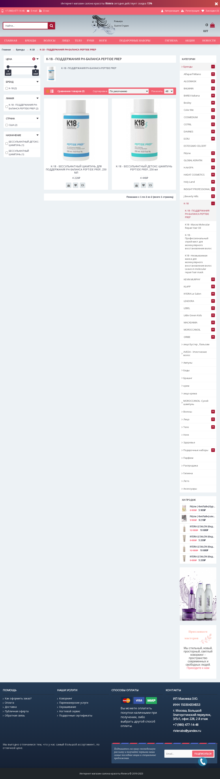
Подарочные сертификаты (74, 715)
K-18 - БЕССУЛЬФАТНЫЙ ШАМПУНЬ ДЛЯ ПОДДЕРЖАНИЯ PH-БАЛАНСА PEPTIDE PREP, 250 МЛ (76, 169)
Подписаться (202, 753)
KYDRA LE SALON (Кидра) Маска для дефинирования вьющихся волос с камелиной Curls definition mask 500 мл (202, 546)
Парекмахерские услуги (72, 703)
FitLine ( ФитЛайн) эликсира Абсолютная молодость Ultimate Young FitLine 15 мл (202, 516)
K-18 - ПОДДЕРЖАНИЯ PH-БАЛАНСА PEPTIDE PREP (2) (21, 106)
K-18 (32, 49)
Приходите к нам (198, 668)
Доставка (10, 707)
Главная (6, 49)
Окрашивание (66, 707)
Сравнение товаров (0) (70, 91)
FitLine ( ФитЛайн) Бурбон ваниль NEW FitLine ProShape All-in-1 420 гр (202, 506)
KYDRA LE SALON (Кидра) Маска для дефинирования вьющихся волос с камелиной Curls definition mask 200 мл (202, 556)
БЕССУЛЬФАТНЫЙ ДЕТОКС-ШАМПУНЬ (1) (22, 143)
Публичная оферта (16, 711)
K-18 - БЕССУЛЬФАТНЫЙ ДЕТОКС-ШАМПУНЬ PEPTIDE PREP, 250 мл (144, 168)
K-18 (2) (11, 88)
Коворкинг (64, 698)
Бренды (20, 49)
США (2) (11, 125)
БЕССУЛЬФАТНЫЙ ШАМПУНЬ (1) (17, 152)
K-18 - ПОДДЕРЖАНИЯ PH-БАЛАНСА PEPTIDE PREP (68, 49)
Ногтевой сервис (68, 711)
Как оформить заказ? (17, 698)
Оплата (8, 703)
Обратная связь (14, 715)
